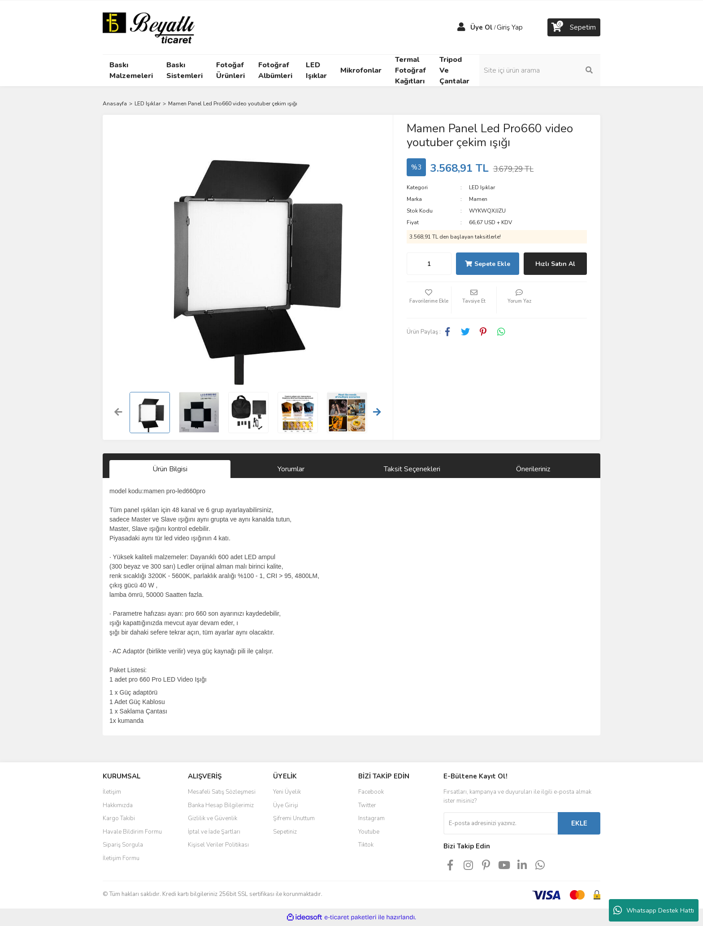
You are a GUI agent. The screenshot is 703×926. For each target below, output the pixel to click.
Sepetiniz (285, 832)
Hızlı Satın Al (555, 264)
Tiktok (365, 845)
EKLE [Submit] (579, 823)
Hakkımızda (118, 805)
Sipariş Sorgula (123, 845)
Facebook (371, 792)
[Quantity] (429, 263)
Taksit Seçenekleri (412, 469)
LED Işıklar (482, 187)
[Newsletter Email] (500, 823)
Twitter (367, 805)
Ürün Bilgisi (169, 469)
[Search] (539, 70)
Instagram (371, 818)
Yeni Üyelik (287, 792)
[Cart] (573, 27)
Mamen (478, 199)
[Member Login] (461, 27)
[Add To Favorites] (429, 300)
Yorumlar (291, 469)
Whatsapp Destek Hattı (653, 910)
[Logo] (149, 26)
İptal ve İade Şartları (214, 832)
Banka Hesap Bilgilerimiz (221, 805)
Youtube (368, 832)
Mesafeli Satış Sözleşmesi (222, 792)
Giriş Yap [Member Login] (510, 27)
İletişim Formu (121, 858)
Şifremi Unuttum (294, 818)
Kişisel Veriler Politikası (218, 845)
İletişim (112, 792)
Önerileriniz (533, 469)
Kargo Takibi (119, 818)
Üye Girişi (285, 805)
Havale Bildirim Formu (132, 832)
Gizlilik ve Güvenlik (212, 818)
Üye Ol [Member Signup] (481, 27)
